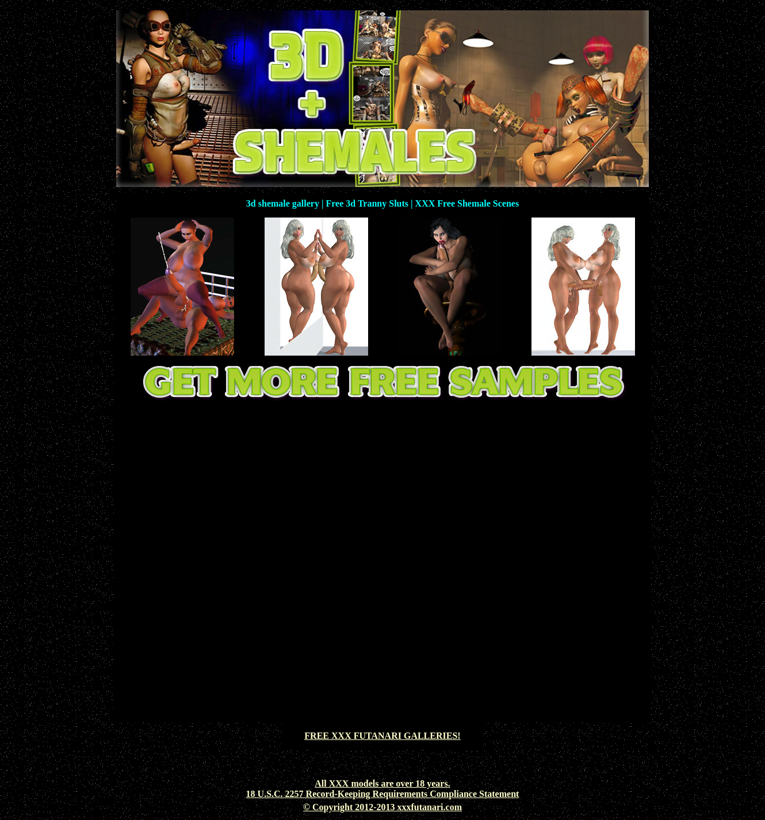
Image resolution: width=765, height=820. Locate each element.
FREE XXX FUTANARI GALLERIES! (382, 736)
